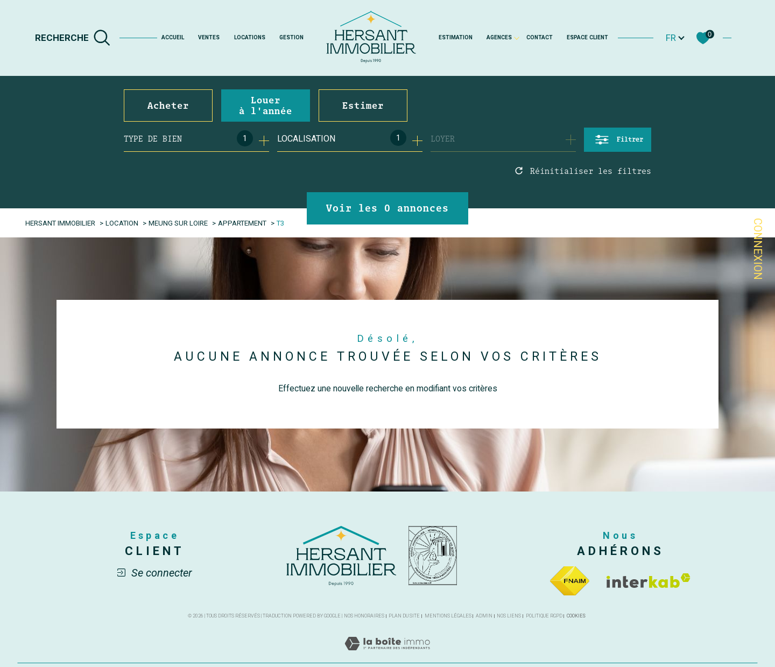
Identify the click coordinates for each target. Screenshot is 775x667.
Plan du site (404, 617)
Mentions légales (448, 617)
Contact (539, 37)
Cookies (576, 617)
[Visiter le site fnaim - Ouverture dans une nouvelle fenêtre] (569, 581)
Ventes (209, 37)
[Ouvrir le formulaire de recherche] (617, 140)
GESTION (291, 37)
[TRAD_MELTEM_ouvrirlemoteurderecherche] (73, 37)
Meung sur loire (180, 223)
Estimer (363, 105)
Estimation (456, 37)
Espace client (587, 37)
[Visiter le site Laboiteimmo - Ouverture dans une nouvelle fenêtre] (387, 657)
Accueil (172, 37)
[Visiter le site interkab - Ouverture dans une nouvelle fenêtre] (649, 581)
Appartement (245, 223)
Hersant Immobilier (61, 223)
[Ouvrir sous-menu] (516, 37)
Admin (484, 617)
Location (123, 223)
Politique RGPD (544, 617)
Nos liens (509, 617)
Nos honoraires (364, 617)
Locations (249, 37)
